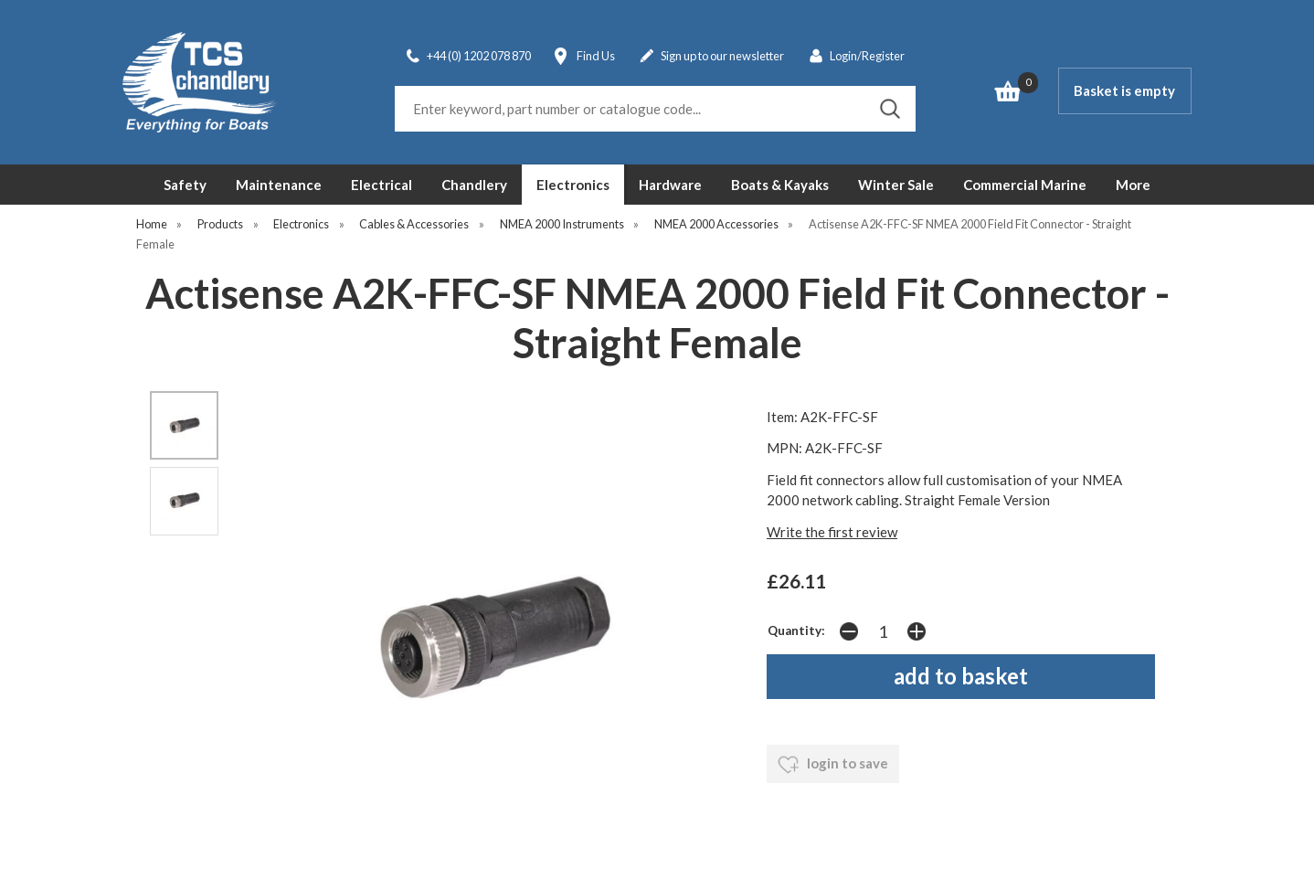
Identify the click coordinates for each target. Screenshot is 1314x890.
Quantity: (796, 630)
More (1133, 184)
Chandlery (474, 184)
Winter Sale (896, 184)
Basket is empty (1124, 90)
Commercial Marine (1024, 184)
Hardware (670, 184)
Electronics (572, 184)
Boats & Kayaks (780, 184)
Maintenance (279, 184)
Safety (185, 184)
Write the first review (832, 532)
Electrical (381, 184)
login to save (833, 765)
